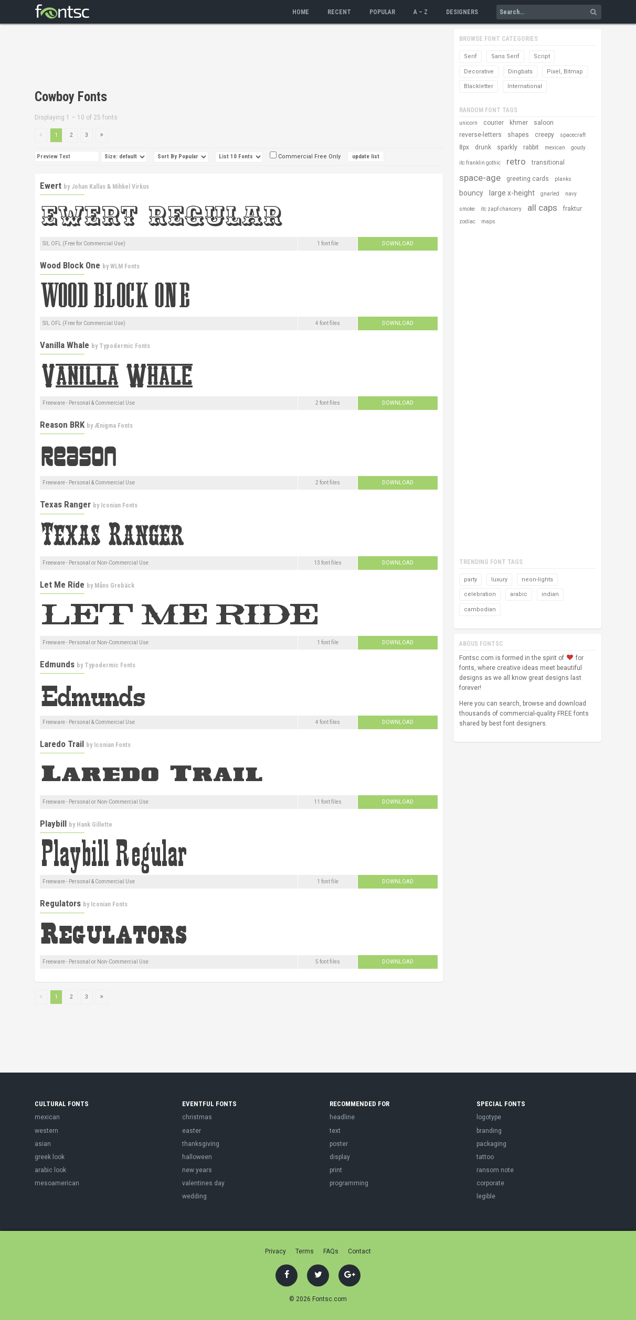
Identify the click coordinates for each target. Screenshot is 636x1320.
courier (493, 122)
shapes (518, 134)
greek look (50, 1157)
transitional (548, 162)
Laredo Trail (62, 744)
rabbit (531, 147)
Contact (359, 1251)
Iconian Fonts (119, 505)
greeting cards (527, 178)
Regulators (60, 903)
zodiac (467, 221)
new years (197, 1170)
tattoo (485, 1157)
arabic (518, 594)
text (335, 1130)
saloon (544, 122)
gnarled (549, 194)
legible (485, 1196)
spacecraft (573, 135)
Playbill (53, 823)
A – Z (421, 12)
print (336, 1170)
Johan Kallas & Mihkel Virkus (110, 186)
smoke (467, 209)
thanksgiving (200, 1144)
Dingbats (520, 71)
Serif (470, 56)
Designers (462, 12)
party (470, 579)
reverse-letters (480, 134)
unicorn (468, 123)
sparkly (507, 147)
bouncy (471, 193)
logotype (488, 1117)
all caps (542, 207)
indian (550, 594)
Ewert (50, 185)
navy (571, 194)
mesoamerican (57, 1183)
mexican (555, 147)
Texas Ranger (65, 504)
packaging (491, 1144)
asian (43, 1144)
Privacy (275, 1251)
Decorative (479, 71)
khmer (519, 122)
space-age (480, 177)
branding (489, 1130)
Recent (339, 12)
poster (339, 1144)
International (524, 86)
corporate (490, 1183)
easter (191, 1130)
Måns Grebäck (114, 585)
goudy (578, 147)
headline (342, 1117)
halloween (197, 1157)
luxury (499, 579)
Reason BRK (62, 424)
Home (300, 12)
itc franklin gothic (480, 163)
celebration (480, 594)
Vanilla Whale (64, 345)
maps (488, 221)
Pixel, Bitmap (565, 71)
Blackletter (478, 86)
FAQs (330, 1251)
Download (398, 243)
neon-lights (537, 579)
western (46, 1130)
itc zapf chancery (501, 209)
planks (563, 179)
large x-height (512, 193)
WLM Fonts (125, 266)
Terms (304, 1251)
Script (542, 56)
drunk (483, 147)
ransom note (495, 1170)
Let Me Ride (62, 584)
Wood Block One (70, 265)
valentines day (203, 1183)
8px (464, 147)
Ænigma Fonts (113, 425)
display (340, 1157)
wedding (194, 1196)
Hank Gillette (94, 824)
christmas (197, 1117)
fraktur (572, 208)
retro (516, 161)
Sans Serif (505, 56)
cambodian (480, 609)
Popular (382, 12)
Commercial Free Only (305, 156)
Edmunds (57, 664)
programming (349, 1183)
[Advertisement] (226, 57)
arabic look (50, 1170)
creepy (544, 134)
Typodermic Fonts (124, 346)
